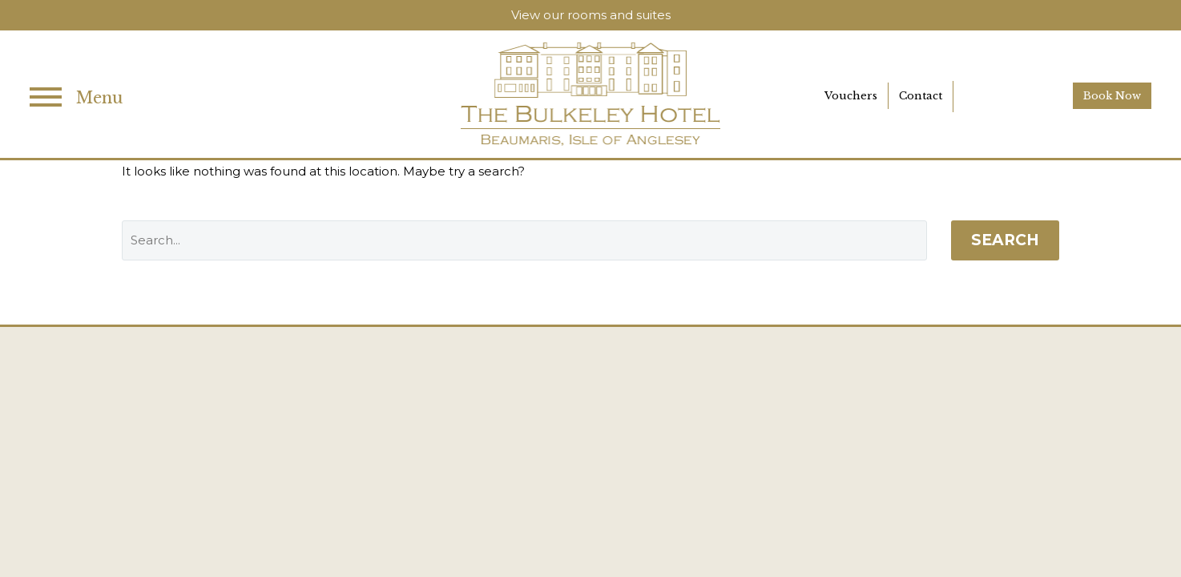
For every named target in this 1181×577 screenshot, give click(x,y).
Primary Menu (46, 97)
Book (1112, 96)
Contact (920, 96)
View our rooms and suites (591, 14)
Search (1005, 240)
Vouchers (850, 96)
